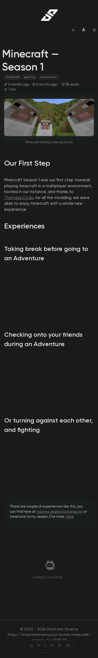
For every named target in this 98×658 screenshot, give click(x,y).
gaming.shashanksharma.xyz (60, 512)
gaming (29, 77)
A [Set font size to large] (94, 30)
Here (70, 516)
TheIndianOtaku (19, 198)
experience (48, 77)
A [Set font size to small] (73, 29)
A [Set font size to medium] (83, 30)
